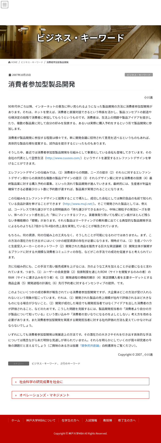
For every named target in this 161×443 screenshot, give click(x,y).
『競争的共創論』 (90, 345)
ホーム (15, 420)
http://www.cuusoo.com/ (63, 158)
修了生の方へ (127, 420)
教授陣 (107, 420)
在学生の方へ (70, 420)
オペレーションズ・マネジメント (44, 394)
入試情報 (91, 420)
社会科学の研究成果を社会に (41, 381)
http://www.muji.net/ (78, 204)
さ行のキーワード (70, 363)
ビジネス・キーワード (139, 74)
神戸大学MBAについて (41, 420)
